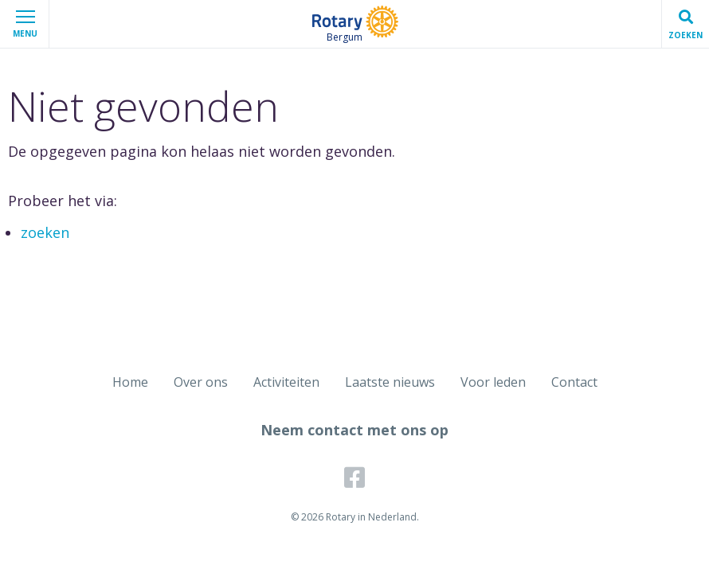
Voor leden (493, 382)
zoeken (45, 232)
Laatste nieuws (390, 382)
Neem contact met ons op (354, 429)
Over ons (201, 382)
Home (130, 382)
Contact (574, 382)
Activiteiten (286, 382)
